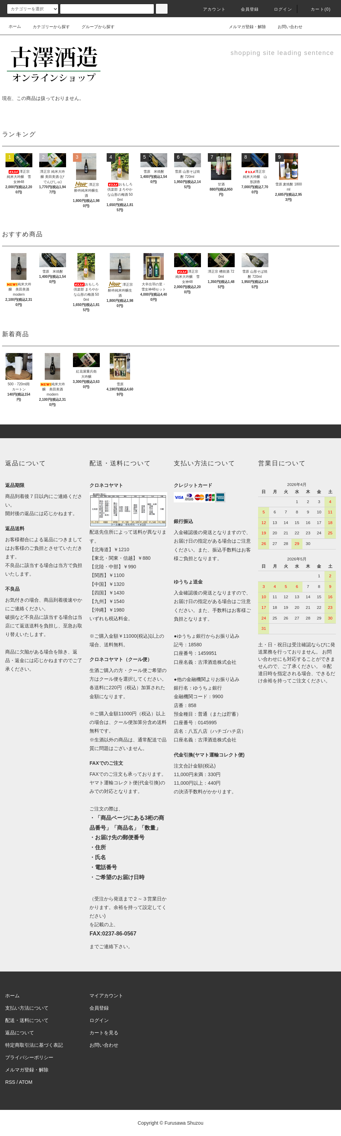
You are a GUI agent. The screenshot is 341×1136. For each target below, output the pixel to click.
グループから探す (94, 26)
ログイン (279, 9)
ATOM (25, 1082)
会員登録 (246, 9)
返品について (19, 1032)
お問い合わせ (285, 26)
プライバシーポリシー (29, 1057)
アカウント (210, 9)
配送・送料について (27, 1020)
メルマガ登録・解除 (243, 26)
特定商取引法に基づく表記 (34, 1045)
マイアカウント (106, 995)
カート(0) (316, 9)
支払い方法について (27, 1008)
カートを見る (103, 1032)
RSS (10, 1082)
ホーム (15, 26)
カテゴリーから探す (47, 26)
